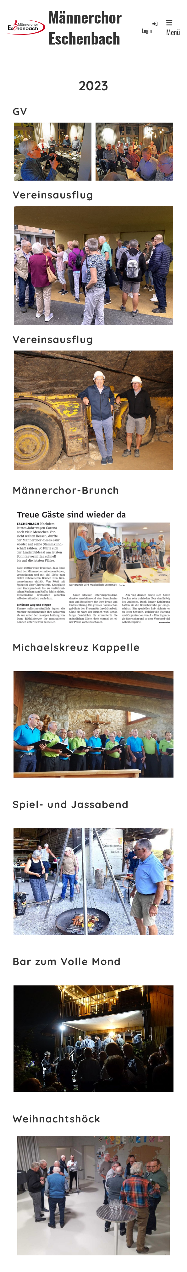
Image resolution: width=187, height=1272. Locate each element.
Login (150, 27)
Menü (173, 28)
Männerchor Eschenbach (85, 27)
